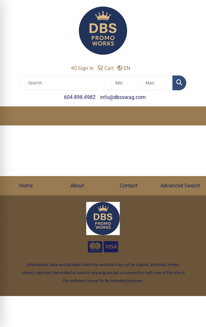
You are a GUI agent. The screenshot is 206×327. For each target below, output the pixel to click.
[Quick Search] (66, 82)
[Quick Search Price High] (157, 82)
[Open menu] (193, 116)
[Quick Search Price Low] (127, 82)
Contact (129, 186)
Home (26, 186)
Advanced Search (180, 186)
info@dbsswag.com (123, 97)
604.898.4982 (80, 97)
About (77, 186)
